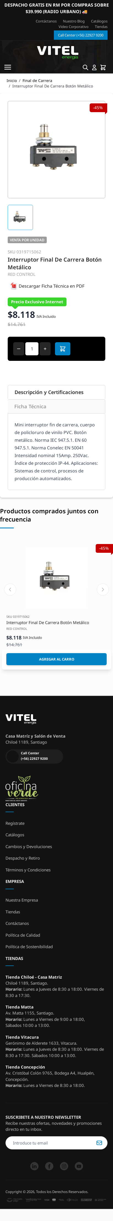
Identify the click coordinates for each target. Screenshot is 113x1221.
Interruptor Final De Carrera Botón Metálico (47, 622)
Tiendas (101, 26)
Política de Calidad (22, 935)
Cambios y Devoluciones (28, 846)
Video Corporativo (74, 26)
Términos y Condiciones (28, 869)
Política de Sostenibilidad (29, 946)
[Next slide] (103, 589)
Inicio (12, 80)
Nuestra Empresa (21, 900)
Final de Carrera (37, 80)
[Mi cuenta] (94, 67)
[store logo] (57, 53)
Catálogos (99, 21)
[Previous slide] (10, 589)
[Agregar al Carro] (56, 659)
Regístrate (14, 823)
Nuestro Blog (74, 21)
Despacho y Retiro (22, 858)
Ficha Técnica (30, 406)
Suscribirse (99, 1142)
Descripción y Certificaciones (49, 392)
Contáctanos (46, 21)
